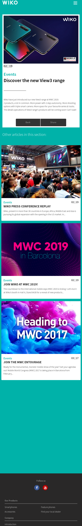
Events (10, 74)
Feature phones (48, 507)
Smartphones (11, 507)
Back (28, 122)
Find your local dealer (51, 511)
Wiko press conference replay (27, 206)
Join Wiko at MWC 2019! (20, 284)
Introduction (10, 524)
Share (53, 122)
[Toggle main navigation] (75, 3)
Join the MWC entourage (22, 362)
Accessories (10, 511)
